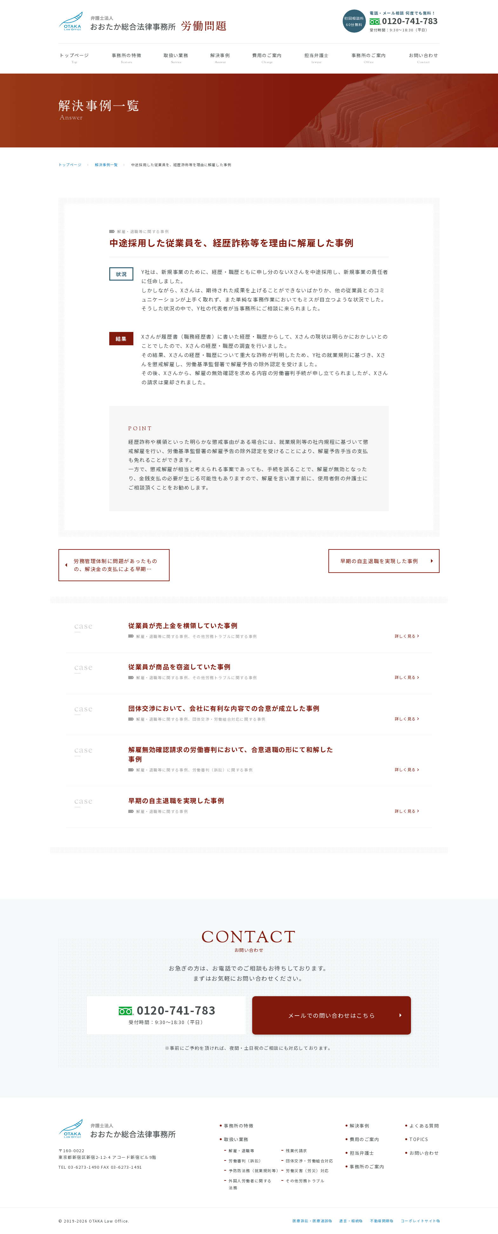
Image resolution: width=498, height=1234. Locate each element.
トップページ (74, 58)
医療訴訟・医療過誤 (310, 1220)
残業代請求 (296, 1150)
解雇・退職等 (242, 1150)
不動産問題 (380, 1220)
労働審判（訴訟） (246, 1160)
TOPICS (418, 1139)
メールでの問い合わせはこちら (331, 1015)
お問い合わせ (423, 58)
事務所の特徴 (126, 58)
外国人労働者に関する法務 (250, 1184)
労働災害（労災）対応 (307, 1170)
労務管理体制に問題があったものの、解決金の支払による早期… (116, 565)
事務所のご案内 (369, 58)
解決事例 (220, 58)
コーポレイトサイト (419, 1220)
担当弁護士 (317, 58)
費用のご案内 (267, 58)
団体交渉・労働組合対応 (309, 1160)
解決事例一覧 (106, 164)
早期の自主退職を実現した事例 (379, 561)
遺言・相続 (349, 1220)
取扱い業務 (176, 58)
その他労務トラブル (305, 1180)
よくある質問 (424, 1125)
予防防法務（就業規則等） (254, 1170)
